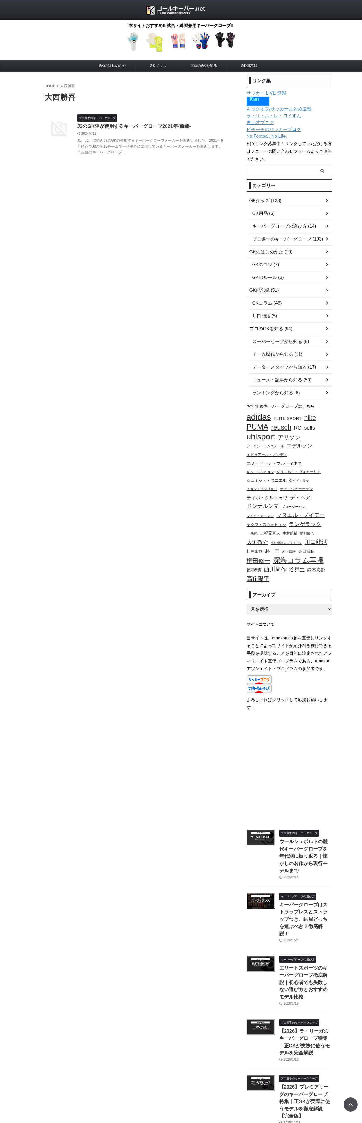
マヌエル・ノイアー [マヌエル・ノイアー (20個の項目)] (300, 507)
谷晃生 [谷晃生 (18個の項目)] (297, 557)
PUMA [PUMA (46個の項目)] (258, 426)
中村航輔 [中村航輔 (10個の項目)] (290, 524)
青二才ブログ (258, 122)
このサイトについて (215, 1092)
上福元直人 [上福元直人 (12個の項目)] (270, 524)
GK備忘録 (249, 65)
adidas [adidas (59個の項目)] (259, 416)
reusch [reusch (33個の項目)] (281, 426)
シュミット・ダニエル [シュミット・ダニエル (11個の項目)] (266, 475)
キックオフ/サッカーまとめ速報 (275, 109)
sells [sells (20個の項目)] (309, 426)
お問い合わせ (183, 1092)
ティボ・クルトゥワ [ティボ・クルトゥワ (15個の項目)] (267, 491)
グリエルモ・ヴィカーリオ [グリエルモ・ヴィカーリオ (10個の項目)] (298, 467)
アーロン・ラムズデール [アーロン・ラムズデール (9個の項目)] (265, 443)
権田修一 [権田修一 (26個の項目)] (258, 549)
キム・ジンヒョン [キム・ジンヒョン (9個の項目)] (260, 467)
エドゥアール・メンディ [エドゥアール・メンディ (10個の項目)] (267, 451)
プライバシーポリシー (148, 1092)
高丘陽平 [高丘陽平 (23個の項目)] (258, 565)
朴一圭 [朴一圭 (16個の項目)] (272, 540)
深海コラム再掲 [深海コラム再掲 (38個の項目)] (298, 549)
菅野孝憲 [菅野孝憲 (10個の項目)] (254, 558)
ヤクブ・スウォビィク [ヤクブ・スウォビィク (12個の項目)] (266, 516)
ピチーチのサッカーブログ (270, 129)
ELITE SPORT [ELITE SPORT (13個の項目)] (287, 418)
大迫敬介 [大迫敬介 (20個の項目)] (257, 532)
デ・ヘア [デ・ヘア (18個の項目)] (300, 491)
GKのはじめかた (113, 65)
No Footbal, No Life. (264, 136)
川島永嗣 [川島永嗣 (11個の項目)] (254, 541)
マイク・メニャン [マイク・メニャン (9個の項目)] (260, 508)
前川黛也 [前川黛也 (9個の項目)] (307, 524)
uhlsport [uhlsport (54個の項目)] (261, 434)
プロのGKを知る (204, 65)
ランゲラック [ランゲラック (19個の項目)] (305, 516)
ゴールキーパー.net (181, 1104)
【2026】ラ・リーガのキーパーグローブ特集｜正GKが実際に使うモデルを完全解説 (305, 992)
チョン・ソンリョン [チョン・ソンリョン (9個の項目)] (262, 483)
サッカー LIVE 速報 (264, 93)
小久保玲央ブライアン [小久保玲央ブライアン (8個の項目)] (286, 533)
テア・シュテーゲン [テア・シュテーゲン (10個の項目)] (296, 484)
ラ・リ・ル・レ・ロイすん (270, 116)
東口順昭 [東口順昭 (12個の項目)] (306, 541)
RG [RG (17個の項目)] (297, 426)
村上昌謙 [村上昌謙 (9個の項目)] (289, 541)
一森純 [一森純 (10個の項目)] (252, 524)
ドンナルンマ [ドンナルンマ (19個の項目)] (263, 499)
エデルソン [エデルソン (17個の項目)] (299, 443)
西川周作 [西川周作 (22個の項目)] (275, 557)
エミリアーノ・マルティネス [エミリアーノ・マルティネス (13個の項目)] (274, 459)
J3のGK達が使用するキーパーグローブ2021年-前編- (159, 126)
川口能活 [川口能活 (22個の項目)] (316, 532)
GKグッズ (158, 65)
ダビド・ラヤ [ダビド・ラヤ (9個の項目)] (299, 475)
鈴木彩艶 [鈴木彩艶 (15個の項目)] (316, 557)
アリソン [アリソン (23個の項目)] (289, 435)
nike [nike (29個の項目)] (310, 417)
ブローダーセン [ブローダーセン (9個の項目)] (293, 500)
